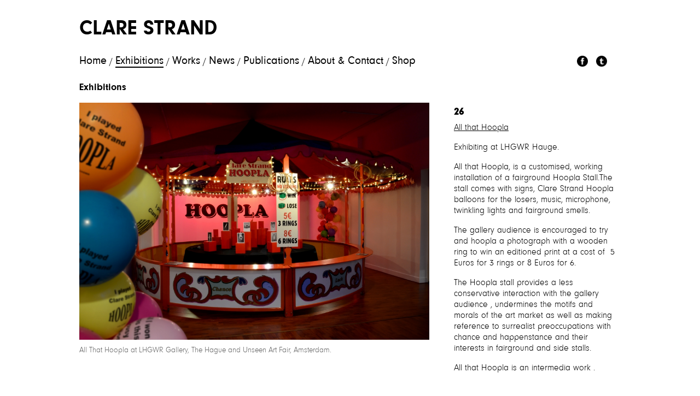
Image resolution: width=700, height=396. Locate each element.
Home (93, 61)
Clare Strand (148, 29)
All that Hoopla (481, 127)
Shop (404, 61)
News (222, 61)
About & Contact (345, 61)
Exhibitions (139, 61)
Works (186, 61)
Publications (271, 61)
